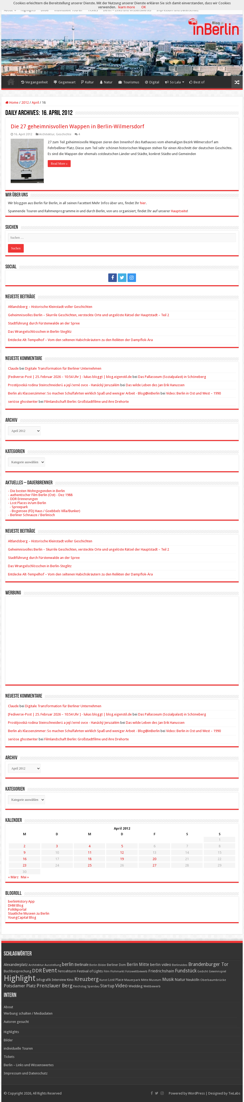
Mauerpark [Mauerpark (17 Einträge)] (132, 980)
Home (11, 81)
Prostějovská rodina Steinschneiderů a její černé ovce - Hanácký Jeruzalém (63, 385)
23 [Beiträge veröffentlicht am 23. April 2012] (24, 865)
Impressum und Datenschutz (178, 10)
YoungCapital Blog (22, 917)
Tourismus (128, 82)
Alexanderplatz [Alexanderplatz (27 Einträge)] (16, 964)
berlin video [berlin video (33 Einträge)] (160, 964)
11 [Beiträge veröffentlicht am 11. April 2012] (89, 852)
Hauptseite (179, 211)
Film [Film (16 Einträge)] (107, 971)
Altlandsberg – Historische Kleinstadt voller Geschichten (50, 307)
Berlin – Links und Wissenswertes (127, 10)
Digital (152, 82)
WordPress (196, 1093)
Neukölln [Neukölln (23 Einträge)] (192, 980)
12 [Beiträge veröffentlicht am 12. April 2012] (122, 852)
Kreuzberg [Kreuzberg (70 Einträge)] (86, 979)
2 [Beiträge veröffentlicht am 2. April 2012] (24, 846)
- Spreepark (18, 507)
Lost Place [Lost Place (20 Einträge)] (115, 980)
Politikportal (17, 909)
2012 (25, 102)
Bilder (45, 10)
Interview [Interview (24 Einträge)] (59, 980)
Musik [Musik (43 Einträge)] (168, 979)
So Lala (173, 82)
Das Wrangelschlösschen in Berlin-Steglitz (39, 332)
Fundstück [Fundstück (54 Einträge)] (186, 970)
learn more (126, 7)
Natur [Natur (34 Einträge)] (180, 979)
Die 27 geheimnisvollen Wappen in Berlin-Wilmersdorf (77, 126)
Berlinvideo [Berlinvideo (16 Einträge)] (179, 965)
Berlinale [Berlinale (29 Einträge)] (81, 964)
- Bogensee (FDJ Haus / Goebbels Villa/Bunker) (44, 511)
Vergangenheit (34, 82)
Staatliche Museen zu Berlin (28, 913)
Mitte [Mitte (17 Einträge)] (144, 980)
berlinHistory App (21, 901)
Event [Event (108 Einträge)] (50, 970)
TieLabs (234, 1093)
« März (13, 877)
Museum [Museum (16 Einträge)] (155, 980)
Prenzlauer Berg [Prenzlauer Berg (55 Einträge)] (54, 985)
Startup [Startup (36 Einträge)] (107, 986)
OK (143, 7)
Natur (106, 82)
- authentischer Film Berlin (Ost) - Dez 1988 (40, 495)
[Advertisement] (122, 636)
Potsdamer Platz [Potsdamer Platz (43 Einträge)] (20, 985)
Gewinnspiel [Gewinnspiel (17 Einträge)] (217, 971)
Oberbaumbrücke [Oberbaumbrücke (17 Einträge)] (213, 980)
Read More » (59, 163)
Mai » (25, 877)
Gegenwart (64, 82)
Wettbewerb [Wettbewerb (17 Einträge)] (152, 986)
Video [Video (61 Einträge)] (121, 985)
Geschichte (63, 134)
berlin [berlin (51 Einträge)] (68, 964)
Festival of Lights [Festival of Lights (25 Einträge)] (90, 971)
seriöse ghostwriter (23, 402)
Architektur (46, 134)
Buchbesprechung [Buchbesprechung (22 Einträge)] (17, 971)
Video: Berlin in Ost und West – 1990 (193, 393)
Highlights (28, 10)
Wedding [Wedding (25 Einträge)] (136, 986)
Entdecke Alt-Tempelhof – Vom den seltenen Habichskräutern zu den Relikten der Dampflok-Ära (80, 340)
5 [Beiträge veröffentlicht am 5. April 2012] (122, 846)
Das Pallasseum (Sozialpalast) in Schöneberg (172, 377)
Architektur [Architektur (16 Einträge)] (36, 965)
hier (143, 203)
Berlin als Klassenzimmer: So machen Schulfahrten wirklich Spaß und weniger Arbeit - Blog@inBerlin (84, 393)
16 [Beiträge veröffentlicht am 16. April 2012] (24, 859)
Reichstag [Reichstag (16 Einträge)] (79, 986)
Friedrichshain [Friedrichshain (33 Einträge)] (161, 971)
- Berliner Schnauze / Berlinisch (31, 515)
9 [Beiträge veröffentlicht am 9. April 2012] (24, 852)
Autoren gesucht (16, 1022)
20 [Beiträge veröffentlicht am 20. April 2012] (154, 859)
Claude (13, 368)
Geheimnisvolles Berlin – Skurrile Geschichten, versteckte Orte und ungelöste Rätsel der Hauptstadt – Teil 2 (88, 315)
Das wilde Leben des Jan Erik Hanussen (155, 385)
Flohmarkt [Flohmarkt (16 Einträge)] (117, 971)
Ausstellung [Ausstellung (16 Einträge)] (53, 965)
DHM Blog (15, 905)
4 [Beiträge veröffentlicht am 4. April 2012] (89, 846)
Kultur (87, 82)
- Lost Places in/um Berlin (27, 503)
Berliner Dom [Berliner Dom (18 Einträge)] (116, 965)
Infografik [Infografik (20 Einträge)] (43, 980)
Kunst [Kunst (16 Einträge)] (103, 980)
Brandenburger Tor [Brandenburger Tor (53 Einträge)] (208, 964)
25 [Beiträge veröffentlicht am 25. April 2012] (89, 865)
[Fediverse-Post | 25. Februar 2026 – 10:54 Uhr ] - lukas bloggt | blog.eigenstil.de (70, 377)
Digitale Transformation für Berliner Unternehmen (63, 368)
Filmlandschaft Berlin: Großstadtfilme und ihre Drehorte (86, 402)
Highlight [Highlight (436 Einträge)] (19, 978)
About (8, 10)
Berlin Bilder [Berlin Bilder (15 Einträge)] (97, 965)
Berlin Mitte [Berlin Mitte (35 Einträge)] (138, 964)
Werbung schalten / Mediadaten (28, 1013)
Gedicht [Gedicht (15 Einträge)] (202, 971)
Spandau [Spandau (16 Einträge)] (93, 986)
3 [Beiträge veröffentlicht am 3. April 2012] (57, 846)
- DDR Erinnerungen (23, 499)
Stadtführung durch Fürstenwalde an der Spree (44, 323)
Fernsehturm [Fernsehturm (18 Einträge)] (67, 971)
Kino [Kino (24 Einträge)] (70, 980)
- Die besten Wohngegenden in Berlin (36, 491)
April (35, 102)
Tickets (92, 10)
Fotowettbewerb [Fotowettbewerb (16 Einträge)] (136, 971)
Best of (197, 82)
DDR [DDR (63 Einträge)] (37, 970)
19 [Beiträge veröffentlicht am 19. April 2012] (122, 859)
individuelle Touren (68, 10)
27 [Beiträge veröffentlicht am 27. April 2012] (154, 865)
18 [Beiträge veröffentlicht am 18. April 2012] (89, 859)
